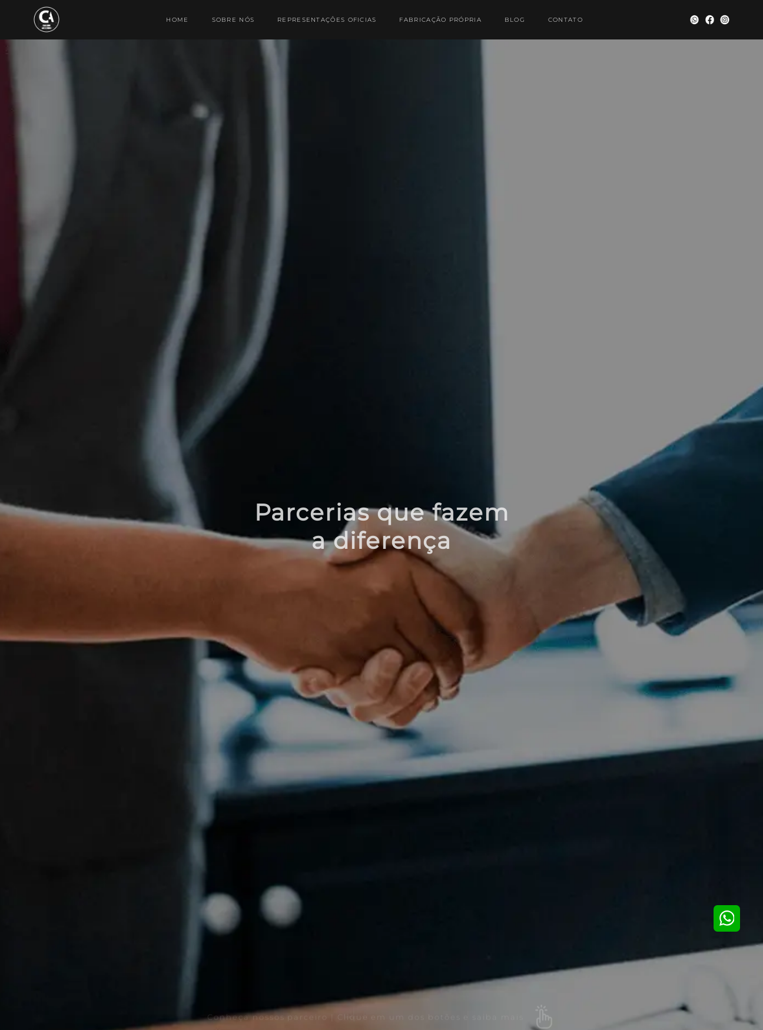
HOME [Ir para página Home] (177, 20)
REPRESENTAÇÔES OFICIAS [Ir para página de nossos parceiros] (327, 20)
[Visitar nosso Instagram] (724, 19)
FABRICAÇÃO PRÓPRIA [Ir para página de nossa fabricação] (440, 20)
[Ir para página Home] (46, 19)
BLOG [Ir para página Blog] (515, 20)
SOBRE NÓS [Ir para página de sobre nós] (233, 20)
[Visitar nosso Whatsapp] (694, 19)
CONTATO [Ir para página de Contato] (565, 20)
